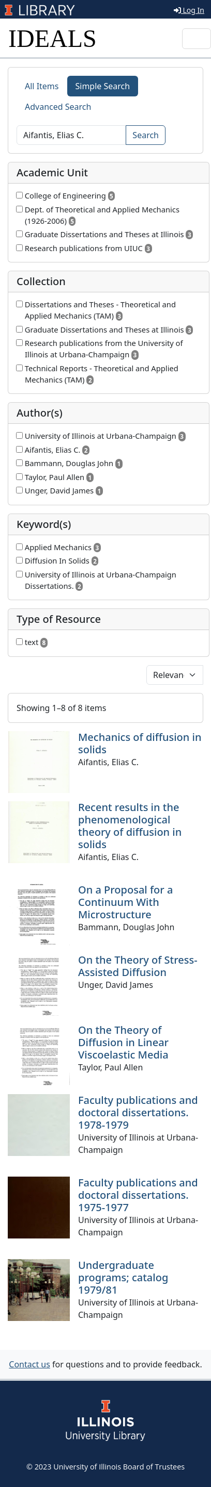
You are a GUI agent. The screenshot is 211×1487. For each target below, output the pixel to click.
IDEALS (52, 38)
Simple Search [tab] (103, 86)
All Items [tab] (42, 86)
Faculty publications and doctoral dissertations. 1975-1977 (138, 1195)
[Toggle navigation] (196, 38)
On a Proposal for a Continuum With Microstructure (125, 902)
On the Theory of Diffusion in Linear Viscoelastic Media (123, 1042)
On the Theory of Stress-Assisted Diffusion (138, 966)
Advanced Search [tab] (58, 106)
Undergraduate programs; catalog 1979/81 (123, 1277)
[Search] (71, 135)
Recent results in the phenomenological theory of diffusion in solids (130, 825)
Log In (189, 10)
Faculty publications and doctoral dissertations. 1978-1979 (138, 1112)
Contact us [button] (29, 1364)
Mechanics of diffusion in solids (140, 743)
